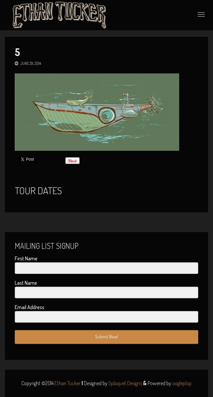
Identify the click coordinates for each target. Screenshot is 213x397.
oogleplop (182, 383)
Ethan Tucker (68, 383)
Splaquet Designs (125, 383)
